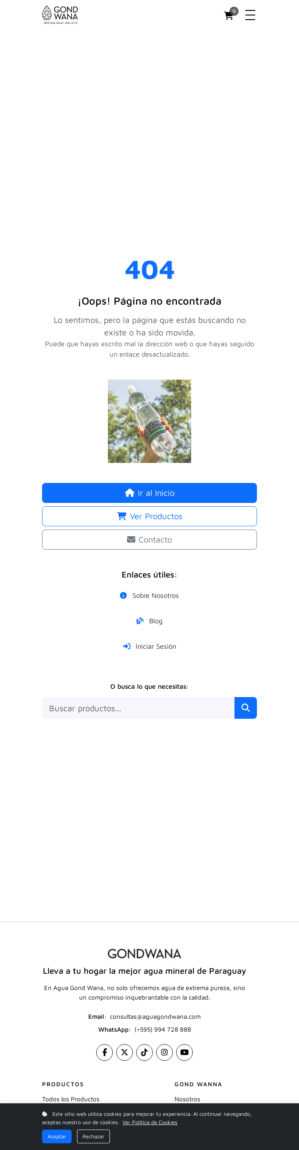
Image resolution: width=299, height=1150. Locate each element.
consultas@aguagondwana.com (155, 1016)
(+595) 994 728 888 (163, 1029)
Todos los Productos (71, 1098)
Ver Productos (149, 516)
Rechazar (93, 1136)
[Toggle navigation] (250, 15)
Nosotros (187, 1098)
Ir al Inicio (149, 493)
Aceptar (56, 1136)
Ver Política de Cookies (149, 1122)
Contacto (149, 539)
